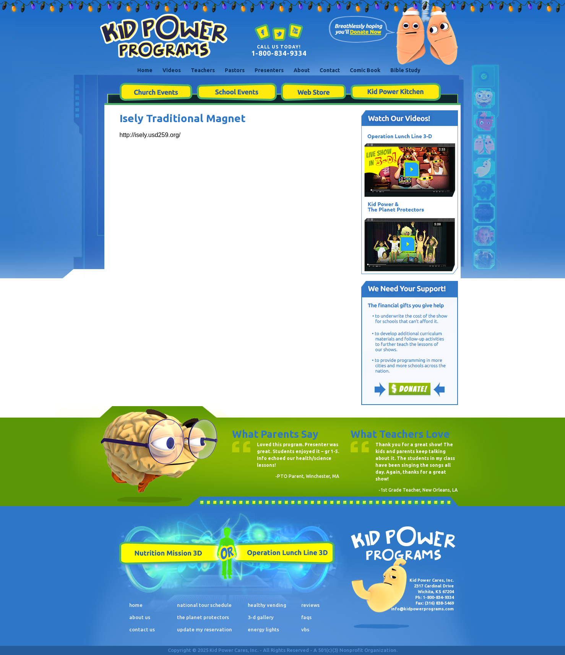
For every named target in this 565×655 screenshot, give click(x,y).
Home (145, 70)
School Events (236, 92)
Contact (330, 70)
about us (139, 617)
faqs (306, 617)
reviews (310, 605)
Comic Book (365, 70)
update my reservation (204, 629)
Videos (171, 70)
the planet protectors (203, 617)
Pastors (235, 70)
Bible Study (405, 70)
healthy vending (267, 605)
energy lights (263, 629)
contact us (142, 629)
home (136, 605)
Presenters (269, 70)
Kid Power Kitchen (395, 92)
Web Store (313, 92)
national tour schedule (204, 605)
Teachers (203, 70)
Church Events (156, 92)
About (302, 70)
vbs (305, 629)
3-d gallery (261, 617)
